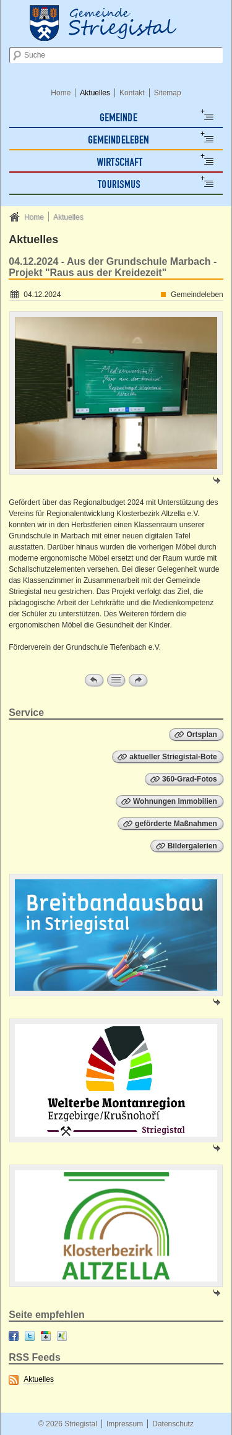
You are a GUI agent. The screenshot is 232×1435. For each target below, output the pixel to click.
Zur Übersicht (116, 680)
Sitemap (167, 92)
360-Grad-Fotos (189, 779)
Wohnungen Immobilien (175, 801)
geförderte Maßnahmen (176, 823)
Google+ (46, 1336)
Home (61, 92)
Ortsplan (201, 734)
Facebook (14, 1336)
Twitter (30, 1336)
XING (62, 1336)
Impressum (124, 1424)
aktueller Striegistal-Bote (173, 756)
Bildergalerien (192, 846)
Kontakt (132, 92)
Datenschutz (173, 1424)
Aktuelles (95, 92)
